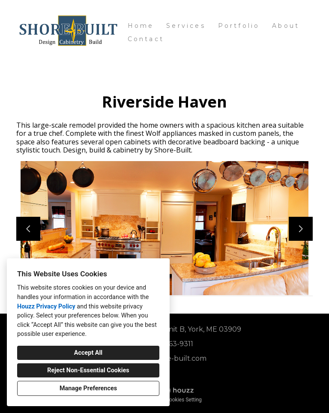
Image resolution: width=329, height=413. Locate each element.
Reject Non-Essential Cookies (88, 370)
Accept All (88, 352)
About (285, 26)
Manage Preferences (88, 388)
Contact (146, 39)
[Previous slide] (28, 229)
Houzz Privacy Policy (46, 306)
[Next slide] (301, 229)
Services (186, 26)
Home (141, 26)
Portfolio (239, 26)
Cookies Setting (184, 400)
